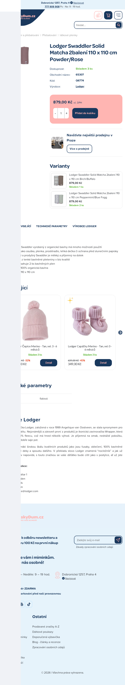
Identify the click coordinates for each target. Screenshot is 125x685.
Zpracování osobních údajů (48, 647)
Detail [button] (48, 362)
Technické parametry (51, 226)
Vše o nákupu (11, 652)
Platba (6, 647)
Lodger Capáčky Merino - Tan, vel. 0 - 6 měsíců (90, 347)
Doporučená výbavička (46, 637)
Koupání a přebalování (25, 35)
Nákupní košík (108, 15)
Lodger (80, 86)
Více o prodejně (79, 149)
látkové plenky (68, 35)
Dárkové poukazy (42, 632)
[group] (35, 332)
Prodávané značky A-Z (45, 626)
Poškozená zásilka (14, 657)
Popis (6, 226)
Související (23, 226)
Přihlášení (98, 15)
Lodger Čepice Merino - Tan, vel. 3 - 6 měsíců (35, 347)
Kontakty (8, 626)
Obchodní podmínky (15, 637)
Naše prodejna (11, 632)
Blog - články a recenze (46, 642)
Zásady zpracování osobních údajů (94, 547)
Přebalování (49, 35)
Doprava (8, 642)
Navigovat (78, 2)
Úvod (6, 35)
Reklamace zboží (13, 663)
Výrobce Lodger (84, 226)
